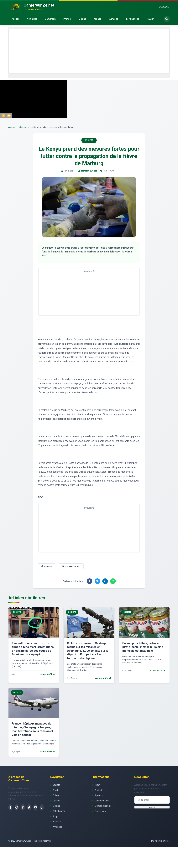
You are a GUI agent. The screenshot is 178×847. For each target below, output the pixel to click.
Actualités (32, 19)
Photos (67, 19)
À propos (99, 795)
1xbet (97, 785)
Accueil (15, 19)
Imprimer (46, 566)
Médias (82, 19)
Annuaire (113, 19)
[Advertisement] (89, 51)
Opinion (56, 800)
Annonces (132, 19)
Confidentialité (102, 800)
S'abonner (152, 807)
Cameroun (50, 19)
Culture (56, 795)
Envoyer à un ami (71, 566)
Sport (55, 790)
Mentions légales (103, 806)
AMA (150, 19)
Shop (97, 19)
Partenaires (100, 811)
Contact (98, 790)
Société (22, 127)
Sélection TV (59, 811)
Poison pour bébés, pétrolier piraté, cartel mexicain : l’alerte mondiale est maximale (142, 646)
